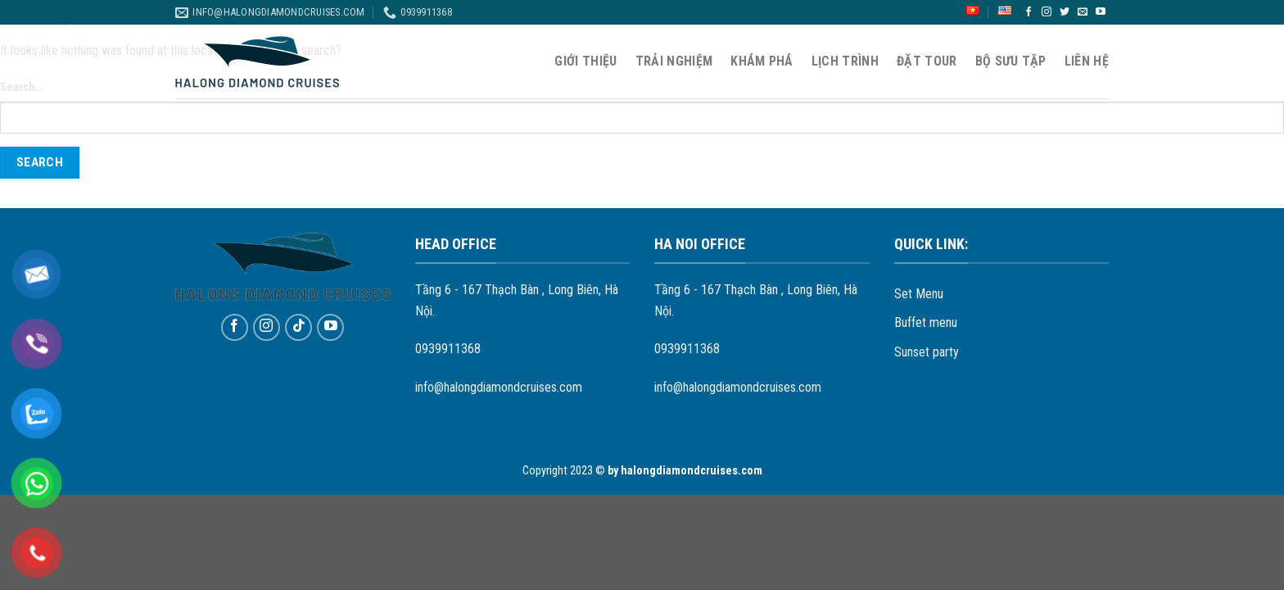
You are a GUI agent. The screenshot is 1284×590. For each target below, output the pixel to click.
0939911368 (448, 348)
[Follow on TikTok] (298, 327)
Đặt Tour (927, 61)
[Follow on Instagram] (1046, 12)
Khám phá (761, 61)
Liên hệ (1087, 61)
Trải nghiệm (674, 61)
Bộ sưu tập (1011, 61)
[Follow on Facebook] (1028, 12)
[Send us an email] (1082, 12)
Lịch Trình (845, 61)
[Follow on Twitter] (1064, 12)
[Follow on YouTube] (1100, 12)
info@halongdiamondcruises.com (498, 387)
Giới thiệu (585, 61)
